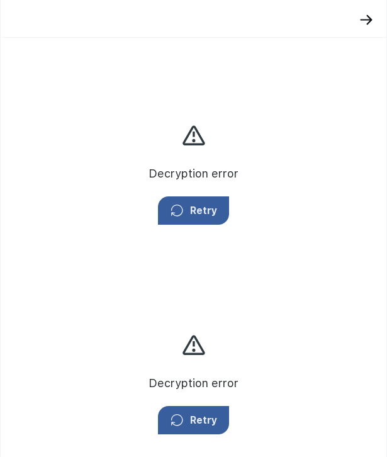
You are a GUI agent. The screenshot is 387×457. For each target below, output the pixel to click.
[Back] (366, 19)
